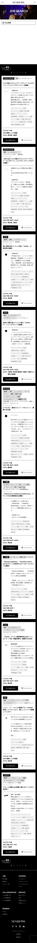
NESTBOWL (18, 2)
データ (20, 886)
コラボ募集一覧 (6, 895)
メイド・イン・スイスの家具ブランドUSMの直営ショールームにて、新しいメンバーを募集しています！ (18, 710)
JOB (4, 876)
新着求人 (4, 881)
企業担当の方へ (23, 900)
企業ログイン (22, 903)
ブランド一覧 (6, 884)
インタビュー (22, 879)
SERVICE (22, 892)
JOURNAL (22, 876)
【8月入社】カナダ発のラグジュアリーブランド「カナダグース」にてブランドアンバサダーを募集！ (18, 161)
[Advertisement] (18, 44)
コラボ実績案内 (6, 900)
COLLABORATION (9, 892)
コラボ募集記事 (6, 898)
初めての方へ (22, 895)
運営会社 (18, 937)
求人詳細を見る (10, 140)
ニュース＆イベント (24, 884)
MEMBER (5, 909)
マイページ (31, 2)
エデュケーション (23, 881)
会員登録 (4, 914)
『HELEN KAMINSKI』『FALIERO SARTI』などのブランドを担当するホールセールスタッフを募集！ (18, 564)
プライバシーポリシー (18, 931)
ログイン (4, 911)
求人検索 (4, 879)
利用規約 (18, 934)
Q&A (20, 898)
